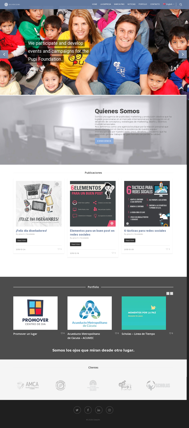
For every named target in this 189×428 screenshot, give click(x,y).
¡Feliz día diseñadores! (31, 230)
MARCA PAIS (119, 4)
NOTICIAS (131, 4)
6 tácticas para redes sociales (145, 230)
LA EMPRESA (105, 4)
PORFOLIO (143, 4)
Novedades (30, 234)
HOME (94, 4)
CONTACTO (155, 4)
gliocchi (22, 234)
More (33, 69)
